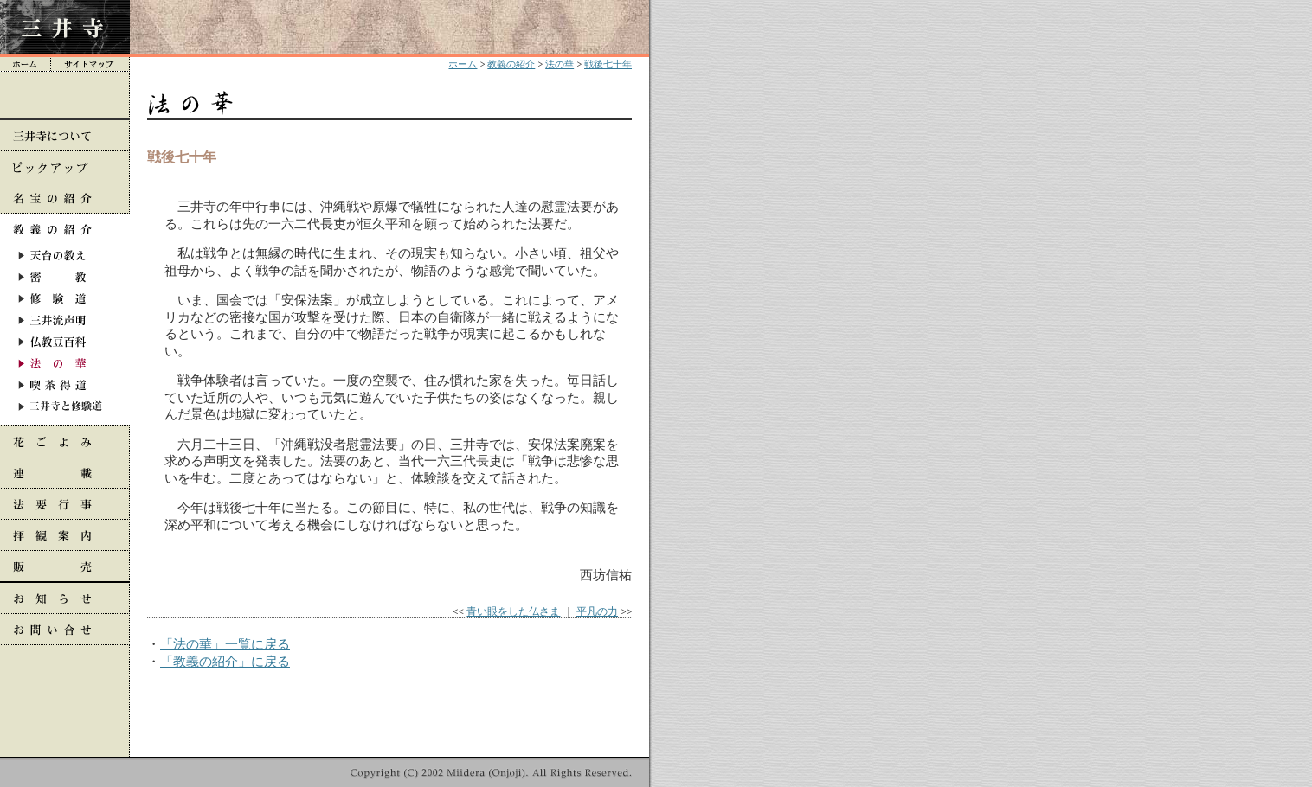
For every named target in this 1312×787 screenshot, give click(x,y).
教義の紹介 (511, 64)
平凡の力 (597, 611)
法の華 (559, 64)
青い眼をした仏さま (513, 611)
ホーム (462, 64)
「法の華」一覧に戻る (225, 644)
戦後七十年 (608, 64)
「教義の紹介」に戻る (225, 661)
